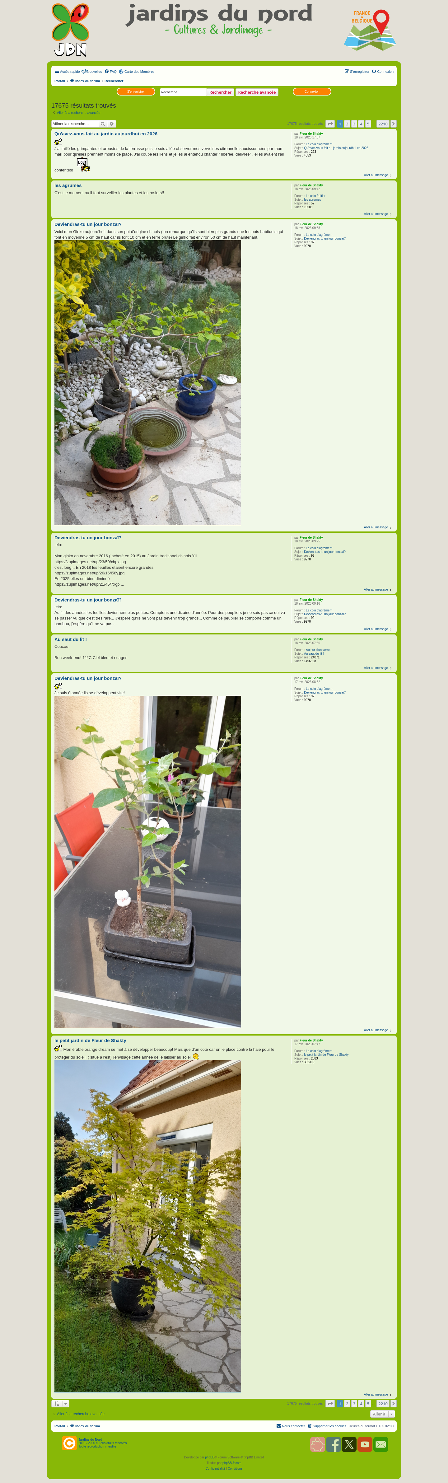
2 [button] (347, 124)
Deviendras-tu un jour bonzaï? (325, 238)
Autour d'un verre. (318, 650)
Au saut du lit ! (314, 653)
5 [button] (368, 124)
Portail (59, 81)
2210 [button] (383, 124)
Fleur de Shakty (311, 133)
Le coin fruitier (315, 196)
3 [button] (354, 124)
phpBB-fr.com (231, 1463)
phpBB (209, 1457)
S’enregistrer (136, 91)
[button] (330, 124)
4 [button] (361, 124)
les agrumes (312, 199)
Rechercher (220, 92)
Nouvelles (94, 71)
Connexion (312, 91)
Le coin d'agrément (319, 144)
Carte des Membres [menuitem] (139, 71)
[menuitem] (110, 71)
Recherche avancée (257, 92)
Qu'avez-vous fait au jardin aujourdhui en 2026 (336, 148)
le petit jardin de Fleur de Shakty (326, 1054)
